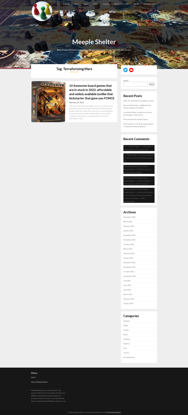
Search (126, 81)
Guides (86, 4)
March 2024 (127, 222)
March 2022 (127, 294)
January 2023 (128, 258)
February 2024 (128, 226)
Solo (127, 4)
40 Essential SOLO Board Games (135, 119)
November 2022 (129, 267)
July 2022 (126, 281)
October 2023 (128, 244)
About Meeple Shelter (39, 382)
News (96, 4)
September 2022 (129, 276)
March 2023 (127, 249)
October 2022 (128, 272)
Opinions (106, 4)
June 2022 (127, 285)
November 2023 (129, 240)
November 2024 (129, 217)
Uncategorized (149, 4)
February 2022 (128, 299)
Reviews (117, 4)
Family (76, 4)
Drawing (66, 4)
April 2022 (127, 290)
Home (33, 377)
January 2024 (128, 231)
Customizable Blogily (113, 412)
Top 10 (136, 4)
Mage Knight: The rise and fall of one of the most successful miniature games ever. (139, 158)
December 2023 (129, 235)
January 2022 (128, 303)
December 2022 (129, 262)
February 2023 (128, 253)
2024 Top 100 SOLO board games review (138, 101)
